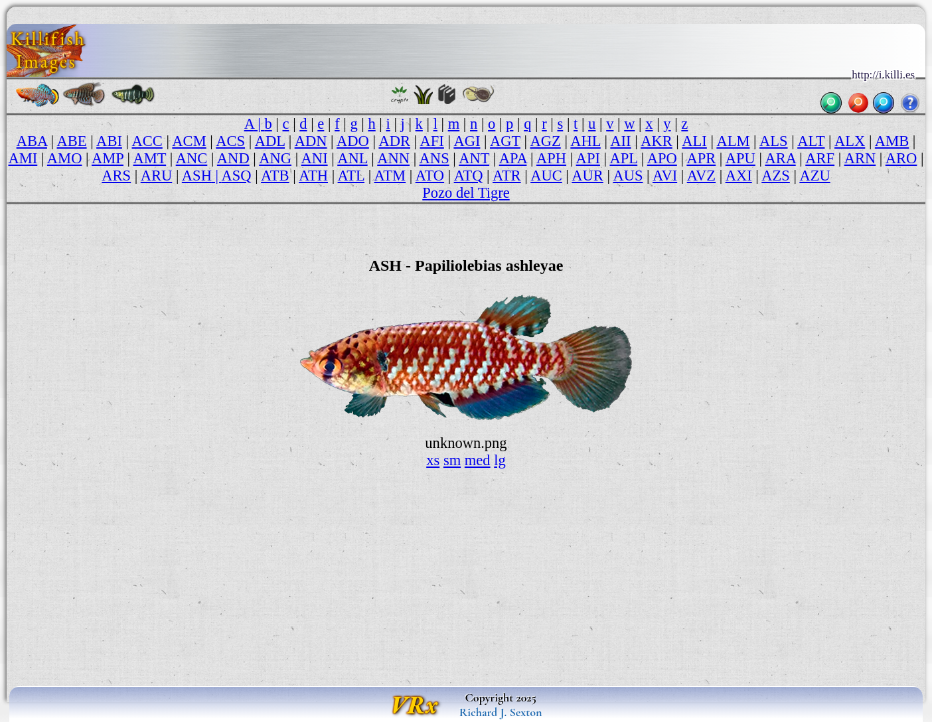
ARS (116, 175)
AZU (814, 175)
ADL (270, 141)
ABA (32, 141)
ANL (352, 158)
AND (233, 158)
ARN (860, 158)
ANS (434, 158)
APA (513, 158)
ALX (849, 141)
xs (432, 460)
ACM (189, 141)
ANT (474, 158)
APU (740, 158)
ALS (773, 141)
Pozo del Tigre (465, 192)
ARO (901, 158)
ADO (353, 141)
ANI (314, 158)
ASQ (236, 175)
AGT (505, 141)
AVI (665, 175)
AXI (739, 175)
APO (662, 158)
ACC (146, 141)
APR (701, 158)
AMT (150, 158)
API (588, 158)
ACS (230, 141)
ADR (394, 141)
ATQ (468, 175)
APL (623, 158)
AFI (432, 141)
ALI (694, 141)
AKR (656, 141)
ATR (507, 175)
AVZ (701, 175)
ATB (275, 175)
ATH (313, 175)
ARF (819, 158)
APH (551, 158)
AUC (546, 175)
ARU (157, 175)
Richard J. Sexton (500, 712)
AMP (107, 158)
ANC (192, 158)
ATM (390, 175)
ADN (311, 141)
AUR (587, 175)
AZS (775, 175)
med (478, 460)
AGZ (545, 141)
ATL (351, 175)
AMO (64, 158)
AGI (466, 141)
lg (500, 460)
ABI (109, 141)
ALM (732, 141)
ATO (430, 175)
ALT (810, 141)
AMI (22, 158)
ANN (393, 158)
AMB (892, 141)
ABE (72, 141)
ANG (275, 158)
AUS (628, 175)
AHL (585, 141)
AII (620, 141)
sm (452, 460)
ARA (780, 158)
